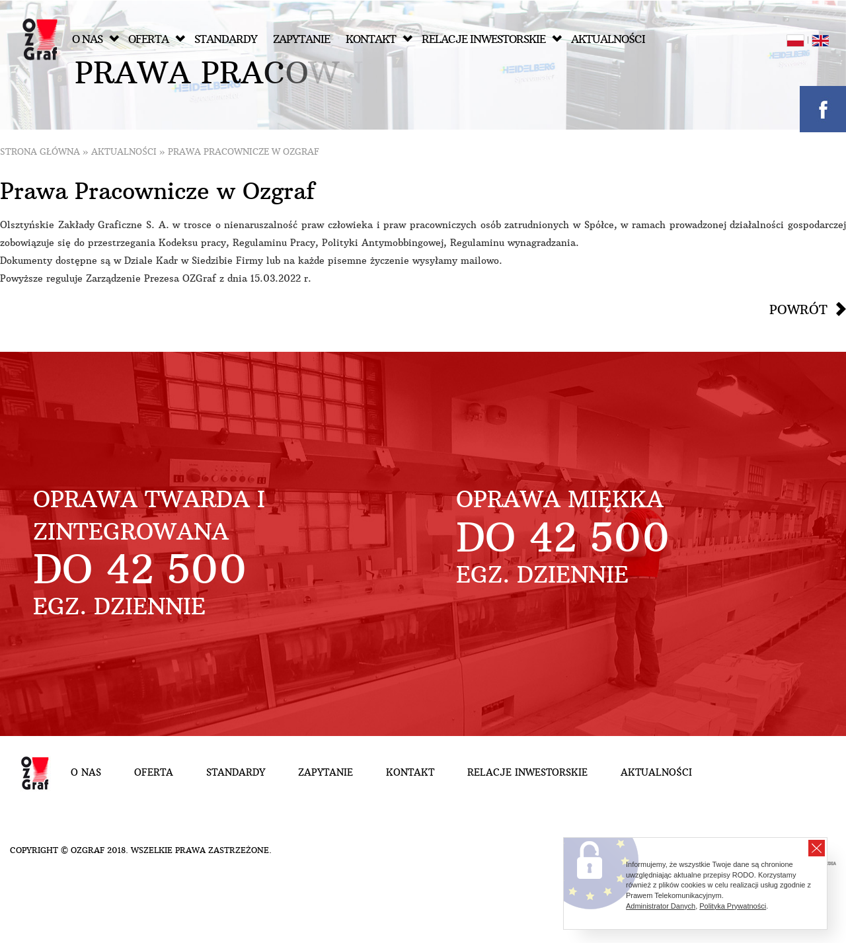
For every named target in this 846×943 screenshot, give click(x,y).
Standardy (225, 39)
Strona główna (40, 151)
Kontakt (379, 39)
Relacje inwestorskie (492, 39)
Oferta (156, 39)
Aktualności (608, 39)
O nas (95, 39)
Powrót (798, 309)
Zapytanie (301, 39)
